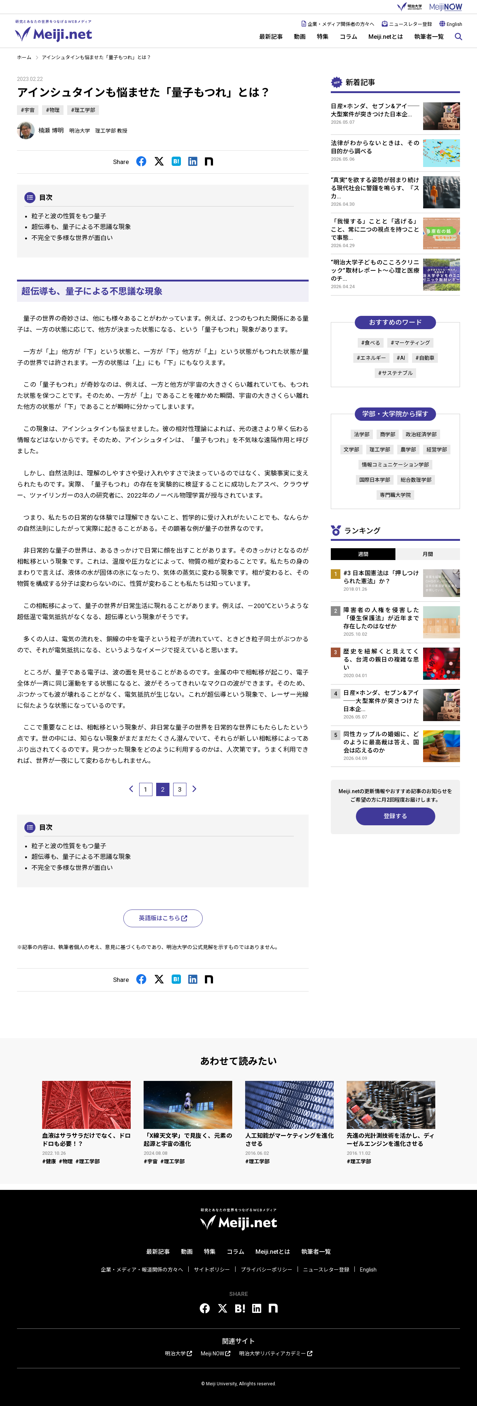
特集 (323, 36)
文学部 (351, 450)
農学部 (408, 450)
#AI (401, 358)
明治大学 (409, 7)
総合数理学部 (416, 480)
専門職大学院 (395, 495)
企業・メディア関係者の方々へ (338, 24)
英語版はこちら (163, 918)
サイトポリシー (212, 1270)
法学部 (362, 434)
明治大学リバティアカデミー (275, 1353)
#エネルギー (371, 358)
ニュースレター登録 (407, 24)
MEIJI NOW (445, 7)
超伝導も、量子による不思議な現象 (81, 227)
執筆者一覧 (429, 36)
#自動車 (425, 358)
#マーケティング (410, 343)
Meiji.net (53, 31)
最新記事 (271, 36)
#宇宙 (28, 110)
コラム (348, 36)
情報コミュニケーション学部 (395, 465)
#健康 (49, 1161)
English (450, 24)
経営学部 (436, 450)
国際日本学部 (374, 480)
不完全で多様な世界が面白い (72, 238)
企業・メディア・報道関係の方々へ (142, 1270)
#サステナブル (395, 373)
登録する (395, 816)
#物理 (53, 110)
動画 (300, 36)
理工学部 (380, 450)
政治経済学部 (421, 434)
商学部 (387, 434)
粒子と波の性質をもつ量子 (68, 216)
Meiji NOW (215, 1353)
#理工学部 (83, 110)
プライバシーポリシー (266, 1270)
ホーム (24, 57)
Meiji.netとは (385, 36)
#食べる (370, 343)
